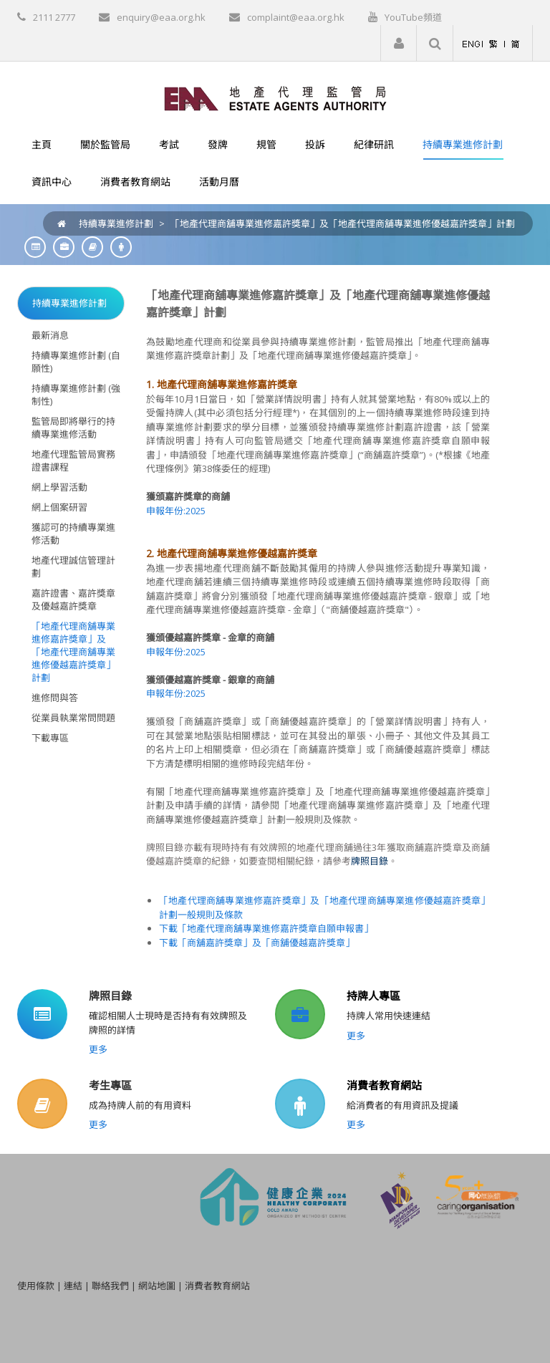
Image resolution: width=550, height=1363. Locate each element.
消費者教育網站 (384, 1085)
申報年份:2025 (176, 510)
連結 (73, 1285)
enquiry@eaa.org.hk (161, 17)
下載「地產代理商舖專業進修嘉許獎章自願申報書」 (266, 928)
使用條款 (35, 1285)
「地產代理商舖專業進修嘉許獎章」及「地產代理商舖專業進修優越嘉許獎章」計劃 (342, 223)
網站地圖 (156, 1285)
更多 (98, 1049)
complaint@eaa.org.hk (295, 17)
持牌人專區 (373, 995)
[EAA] (275, 97)
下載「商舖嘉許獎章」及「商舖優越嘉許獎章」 (256, 942)
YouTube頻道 (413, 17)
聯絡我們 (110, 1285)
